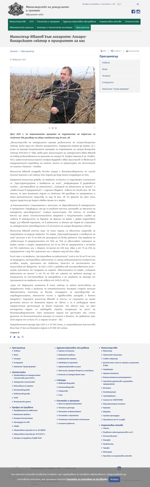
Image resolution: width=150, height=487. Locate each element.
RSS (104, 51)
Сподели (116, 51)
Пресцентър (27, 51)
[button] (18, 22)
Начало (14, 51)
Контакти (106, 4)
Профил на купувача (91, 4)
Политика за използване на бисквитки (87, 479)
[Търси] (126, 4)
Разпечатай (134, 51)
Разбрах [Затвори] (114, 479)
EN (114, 4)
